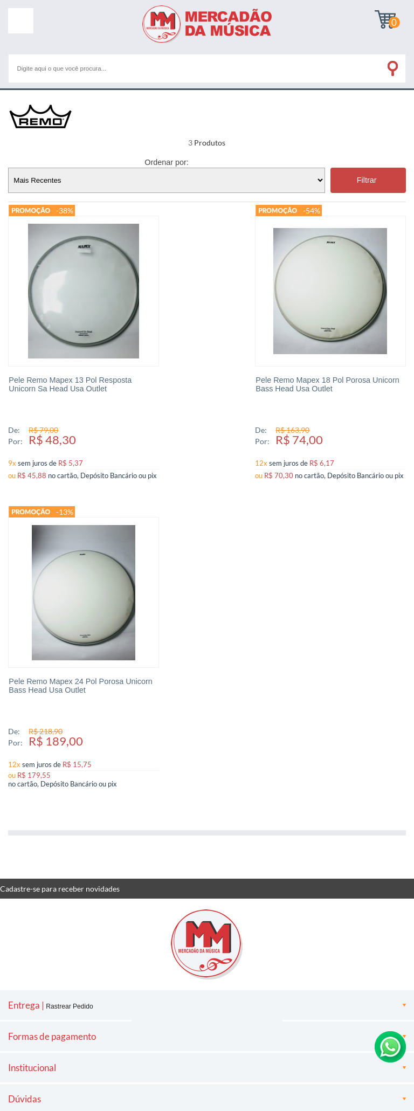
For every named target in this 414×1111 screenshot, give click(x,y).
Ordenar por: (166, 162)
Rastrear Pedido (69, 710)
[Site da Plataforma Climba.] (207, 1007)
